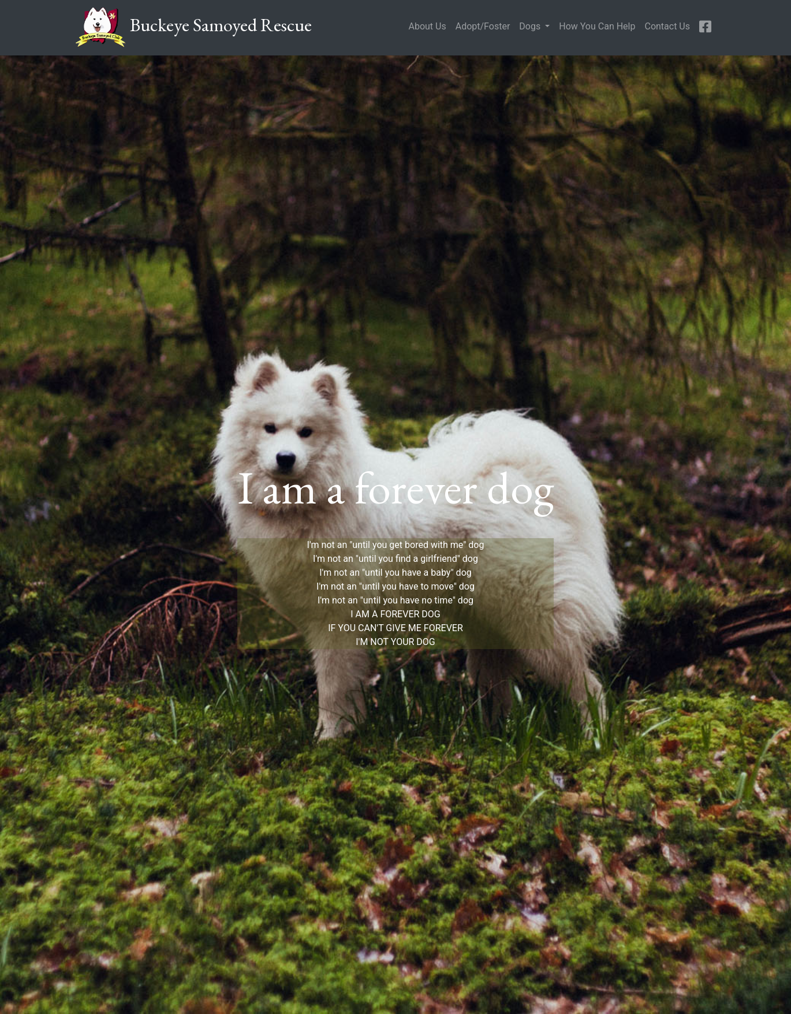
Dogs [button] (531, 26)
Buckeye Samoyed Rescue (193, 28)
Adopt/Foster (483, 26)
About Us (427, 26)
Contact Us (667, 26)
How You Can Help (597, 26)
